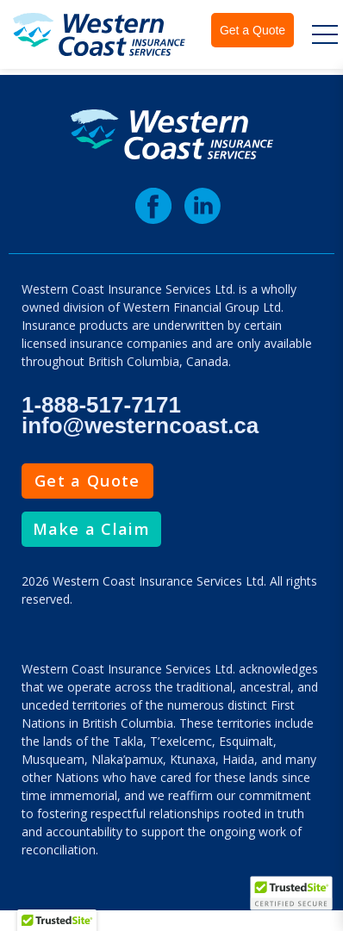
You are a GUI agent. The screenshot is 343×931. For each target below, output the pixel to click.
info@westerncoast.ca (140, 425)
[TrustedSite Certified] (291, 893)
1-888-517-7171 (101, 405)
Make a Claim (91, 528)
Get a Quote (252, 30)
